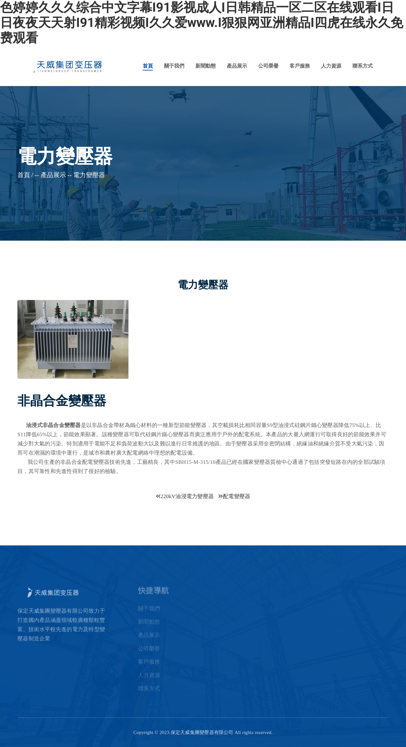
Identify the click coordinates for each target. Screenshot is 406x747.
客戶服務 (300, 66)
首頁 (148, 66)
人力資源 (331, 66)
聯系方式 (362, 66)
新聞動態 (205, 66)
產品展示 (237, 66)
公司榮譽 (268, 66)
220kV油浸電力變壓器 (187, 496)
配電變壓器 (236, 496)
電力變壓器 (89, 174)
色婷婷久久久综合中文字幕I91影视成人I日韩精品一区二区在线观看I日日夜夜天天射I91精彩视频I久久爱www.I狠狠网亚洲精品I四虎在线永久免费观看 (201, 22)
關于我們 (174, 66)
